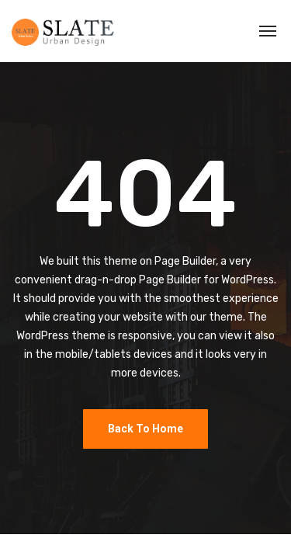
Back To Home (145, 428)
